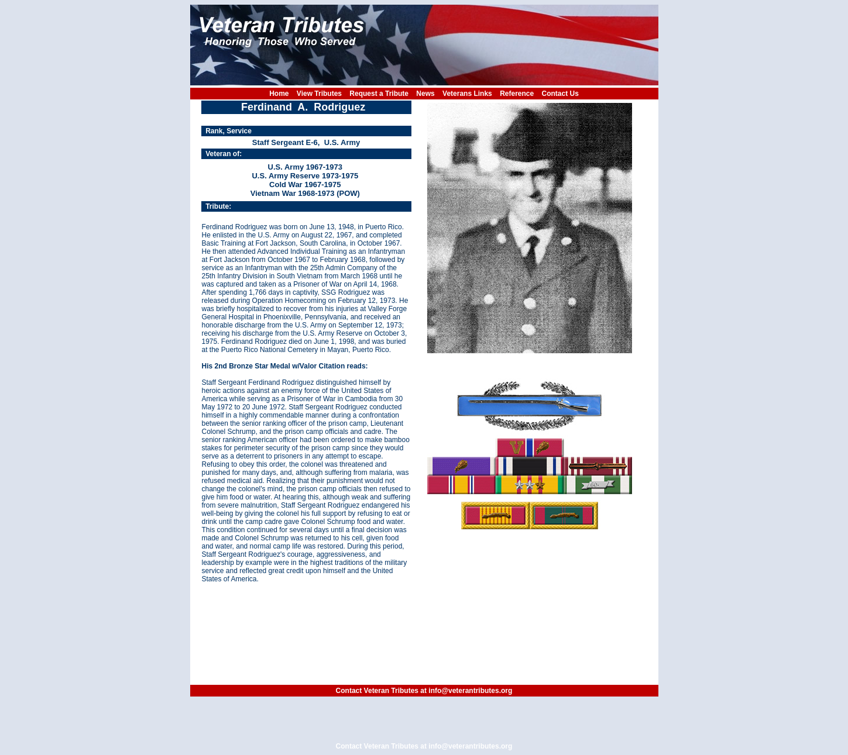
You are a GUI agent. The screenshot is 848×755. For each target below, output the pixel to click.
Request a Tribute (378, 93)
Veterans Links (467, 93)
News (425, 93)
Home (279, 93)
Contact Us (560, 93)
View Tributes (319, 93)
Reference (517, 93)
